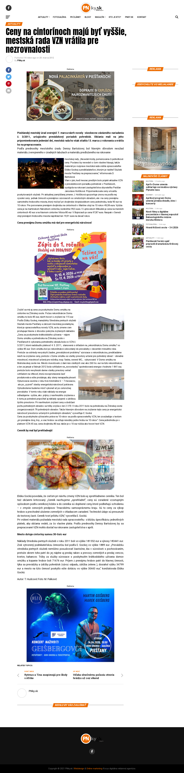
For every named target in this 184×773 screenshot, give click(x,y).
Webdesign (79, 768)
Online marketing (94, 768)
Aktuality (43, 17)
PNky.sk (129, 17)
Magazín (99, 17)
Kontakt (141, 17)
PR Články (75, 17)
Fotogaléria (59, 17)
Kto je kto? (115, 17)
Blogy (88, 17)
